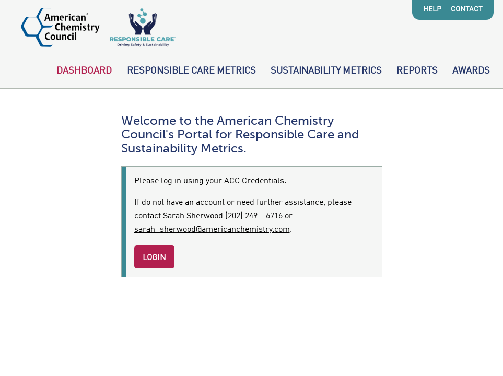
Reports (417, 71)
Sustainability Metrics (326, 71)
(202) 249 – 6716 (254, 216)
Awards (471, 71)
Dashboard (84, 71)
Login (154, 258)
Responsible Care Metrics (191, 71)
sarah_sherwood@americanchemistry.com (212, 230)
